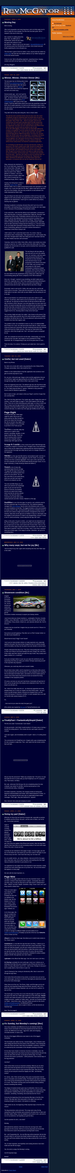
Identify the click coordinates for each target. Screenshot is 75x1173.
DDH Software (16, 506)
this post (23, 707)
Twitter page (7, 53)
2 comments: (39, 710)
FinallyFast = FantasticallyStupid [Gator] (23, 720)
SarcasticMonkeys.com (37, 44)
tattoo (44, 712)
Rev (45, 1162)
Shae (40, 351)
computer (26, 806)
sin (34, 806)
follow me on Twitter (68, 36)
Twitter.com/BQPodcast (11, 1005)
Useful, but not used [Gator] (17, 359)
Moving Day (10, 22)
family (22, 70)
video (39, 584)
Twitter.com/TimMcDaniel (11, 932)
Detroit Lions (20, 351)
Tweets (20, 86)
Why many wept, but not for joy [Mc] (21, 545)
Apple (36, 537)
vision (44, 351)
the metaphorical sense (16, 83)
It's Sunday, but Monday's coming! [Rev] (23, 1023)
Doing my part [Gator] (14, 814)
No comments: (38, 68)
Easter (38, 1162)
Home (20, 1166)
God (20, 583)
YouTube (43, 584)
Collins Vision (14, 185)
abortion (15, 583)
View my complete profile (61, 29)
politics (26, 583)
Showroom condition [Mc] (16, 592)
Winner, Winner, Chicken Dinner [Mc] (21, 78)
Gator (40, 537)
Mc (32, 70)
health (34, 351)
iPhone (44, 537)
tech (45, 1015)
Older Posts (44, 1166)
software (38, 806)
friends (26, 70)
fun (29, 70)
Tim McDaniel (58, 23)
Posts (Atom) (12, 1170)
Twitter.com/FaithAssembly (12, 1003)
